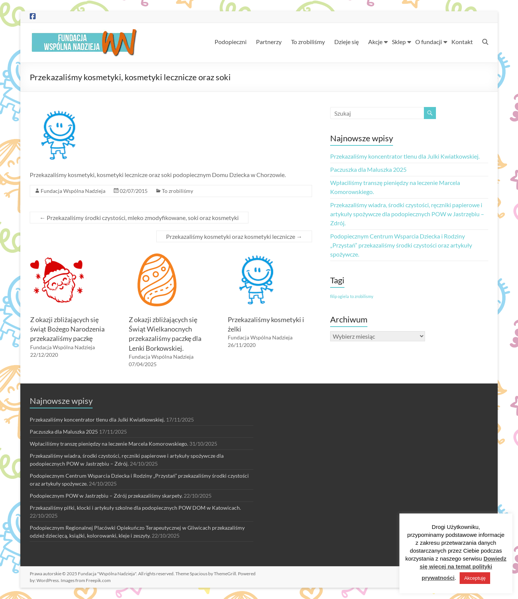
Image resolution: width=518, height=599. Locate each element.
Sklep (399, 41)
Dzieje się (346, 41)
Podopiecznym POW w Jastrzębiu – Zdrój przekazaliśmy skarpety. (106, 495)
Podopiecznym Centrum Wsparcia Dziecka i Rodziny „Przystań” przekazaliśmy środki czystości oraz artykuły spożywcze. (401, 245)
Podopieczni (231, 41)
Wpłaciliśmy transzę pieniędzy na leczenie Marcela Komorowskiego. (109, 443)
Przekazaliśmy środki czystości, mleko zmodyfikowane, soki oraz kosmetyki (139, 217)
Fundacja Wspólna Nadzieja (73, 191)
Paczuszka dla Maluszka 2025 (368, 169)
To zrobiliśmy (308, 41)
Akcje (375, 41)
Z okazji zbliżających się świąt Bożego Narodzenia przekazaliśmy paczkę (67, 328)
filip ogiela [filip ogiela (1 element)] (339, 296)
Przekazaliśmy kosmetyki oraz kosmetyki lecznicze (234, 236)
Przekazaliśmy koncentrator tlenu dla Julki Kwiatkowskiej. (405, 156)
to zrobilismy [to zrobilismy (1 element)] (361, 296)
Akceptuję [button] (475, 578)
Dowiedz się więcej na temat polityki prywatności (463, 568)
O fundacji (428, 41)
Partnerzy (269, 41)
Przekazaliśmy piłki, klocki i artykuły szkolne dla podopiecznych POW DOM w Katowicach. (135, 507)
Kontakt (462, 41)
